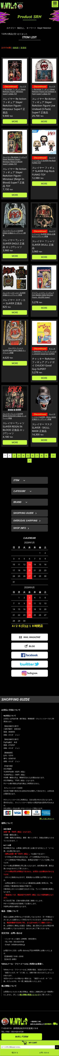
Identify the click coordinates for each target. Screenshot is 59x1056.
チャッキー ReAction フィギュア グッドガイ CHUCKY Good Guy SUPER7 (44, 351)
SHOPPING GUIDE (23, 513)
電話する (15, 1052)
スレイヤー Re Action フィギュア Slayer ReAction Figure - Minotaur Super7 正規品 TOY (14, 90)
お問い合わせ (44, 1052)
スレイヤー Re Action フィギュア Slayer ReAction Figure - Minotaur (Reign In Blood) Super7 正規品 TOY (15, 160)
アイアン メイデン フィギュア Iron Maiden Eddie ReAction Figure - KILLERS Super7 (43, 295)
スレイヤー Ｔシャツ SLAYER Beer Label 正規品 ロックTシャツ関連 (14, 350)
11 (53, 455)
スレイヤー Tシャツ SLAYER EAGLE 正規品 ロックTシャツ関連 (14, 233)
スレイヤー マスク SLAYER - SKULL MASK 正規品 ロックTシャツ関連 (44, 416)
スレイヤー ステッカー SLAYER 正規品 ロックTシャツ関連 (14, 294)
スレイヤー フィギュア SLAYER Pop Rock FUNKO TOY (44, 160)
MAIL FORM (21, 1037)
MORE (15, 121)
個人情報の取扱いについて (29, 994)
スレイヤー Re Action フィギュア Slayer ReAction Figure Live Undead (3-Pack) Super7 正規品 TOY (44, 90)
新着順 (23, 47)
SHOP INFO (19, 528)
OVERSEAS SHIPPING (25, 520)
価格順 (16, 47)
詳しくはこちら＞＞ (47, 818)
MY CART (33, 1042)
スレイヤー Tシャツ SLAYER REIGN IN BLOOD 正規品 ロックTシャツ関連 (14, 416)
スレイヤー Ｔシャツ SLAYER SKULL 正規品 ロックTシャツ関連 (43, 233)
